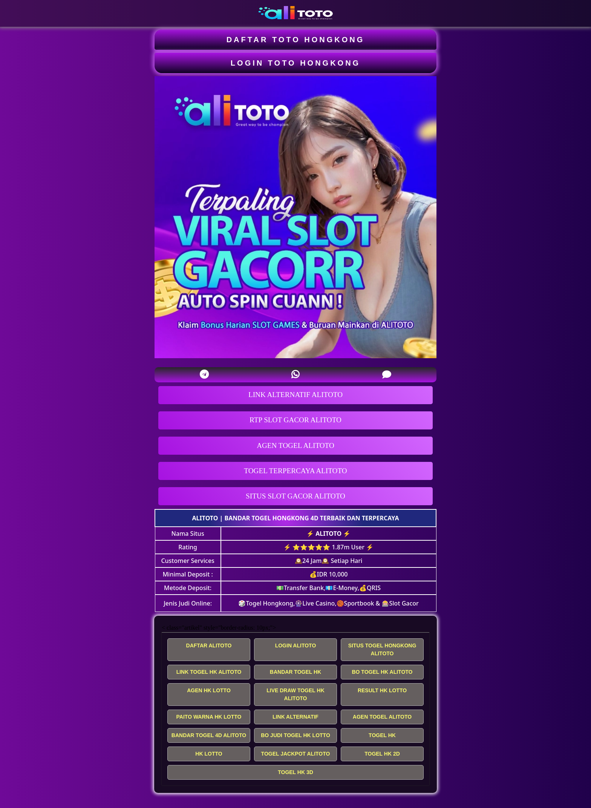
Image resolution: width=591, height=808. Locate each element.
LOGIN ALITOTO (295, 645)
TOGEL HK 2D (382, 754)
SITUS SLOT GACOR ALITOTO (295, 496)
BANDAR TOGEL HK (295, 672)
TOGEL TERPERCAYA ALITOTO (295, 471)
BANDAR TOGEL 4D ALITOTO (208, 735)
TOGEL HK (382, 735)
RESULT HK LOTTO (382, 690)
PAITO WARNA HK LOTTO (209, 717)
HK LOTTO (208, 754)
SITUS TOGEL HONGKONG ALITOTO (382, 649)
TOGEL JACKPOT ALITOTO (295, 754)
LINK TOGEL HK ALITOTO (209, 672)
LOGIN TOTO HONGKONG (295, 63)
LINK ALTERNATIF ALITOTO (295, 395)
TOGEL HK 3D (295, 772)
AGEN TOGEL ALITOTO (295, 445)
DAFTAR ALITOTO (209, 645)
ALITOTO (205, 518)
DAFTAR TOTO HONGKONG (296, 39)
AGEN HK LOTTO (209, 690)
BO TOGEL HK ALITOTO (382, 672)
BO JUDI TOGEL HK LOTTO (295, 735)
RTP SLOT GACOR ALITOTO (295, 420)
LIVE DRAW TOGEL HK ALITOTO (295, 694)
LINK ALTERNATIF (295, 717)
